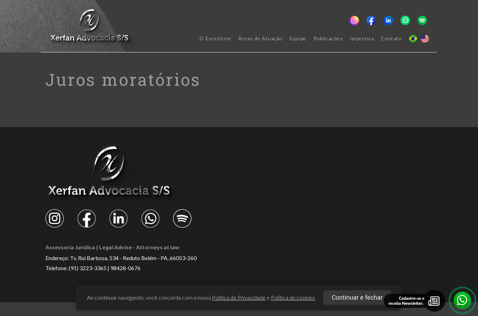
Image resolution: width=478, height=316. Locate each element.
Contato (391, 38)
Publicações (328, 38)
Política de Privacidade (239, 297)
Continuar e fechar (357, 297)
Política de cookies (293, 297)
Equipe (298, 38)
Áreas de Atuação (260, 38)
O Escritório (215, 38)
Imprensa (362, 38)
